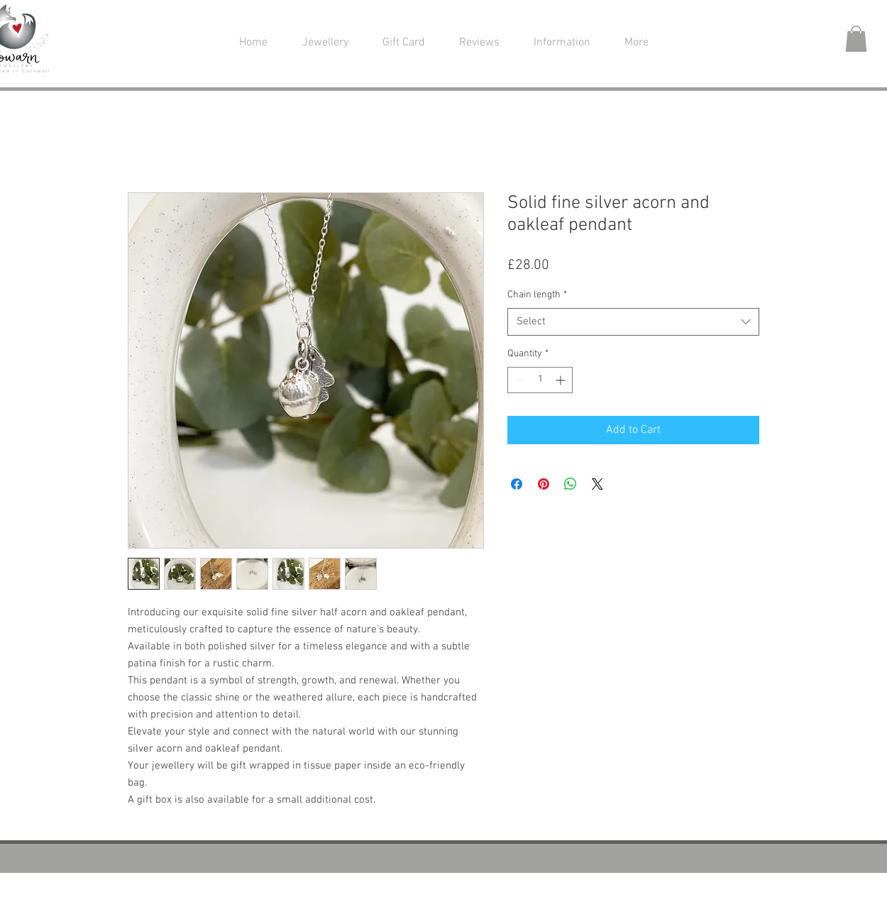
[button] (325, 43)
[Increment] (562, 380)
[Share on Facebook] (516, 484)
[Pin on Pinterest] (543, 484)
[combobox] (633, 322)
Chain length (537, 295)
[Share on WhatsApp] (570, 484)
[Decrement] (518, 380)
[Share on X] (597, 484)
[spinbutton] (540, 380)
